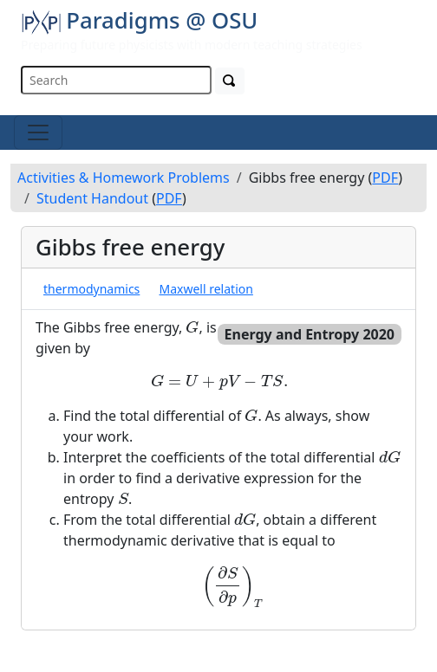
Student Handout (92, 198)
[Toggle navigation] (38, 132)
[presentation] (192, 327)
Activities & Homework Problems (123, 177)
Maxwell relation (206, 289)
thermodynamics (91, 289)
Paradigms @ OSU (139, 20)
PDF (385, 177)
